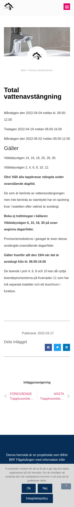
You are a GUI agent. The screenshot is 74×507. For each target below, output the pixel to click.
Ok (29, 488)
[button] (67, 6)
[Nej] (66, 486)
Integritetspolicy (37, 498)
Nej (45, 488)
